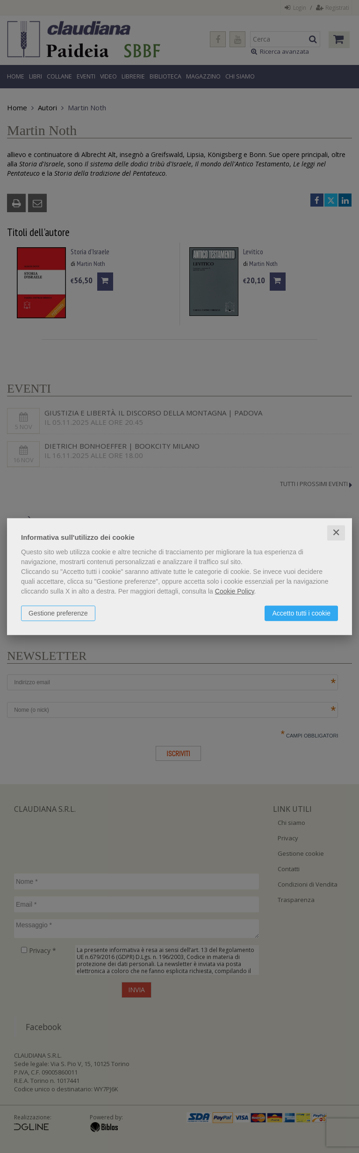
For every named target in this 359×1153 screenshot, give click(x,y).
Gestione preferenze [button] (58, 613)
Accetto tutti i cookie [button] (301, 613)
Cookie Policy (234, 591)
